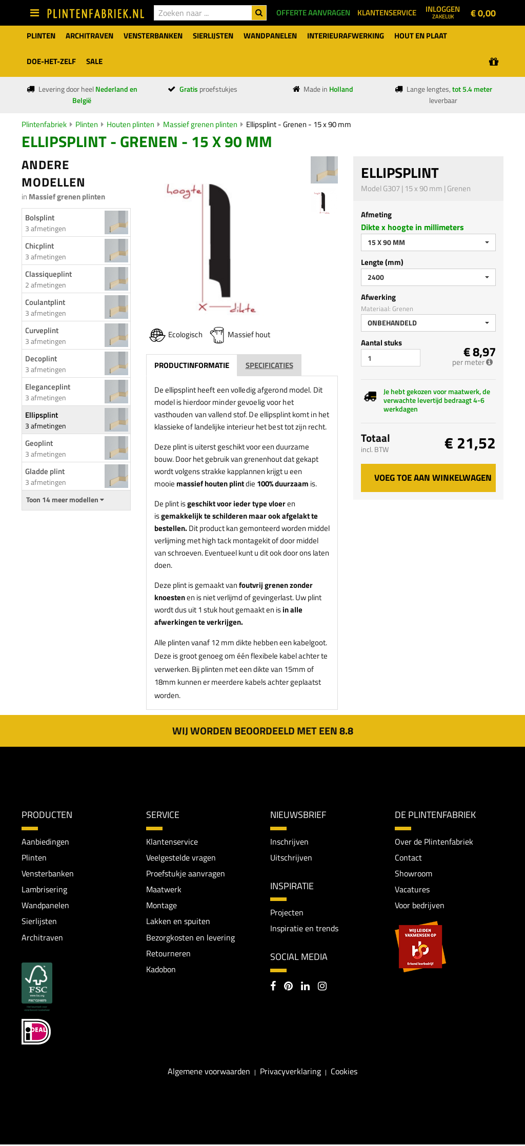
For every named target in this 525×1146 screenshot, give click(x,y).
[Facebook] (273, 987)
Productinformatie (191, 365)
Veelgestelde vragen (181, 857)
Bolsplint (39, 217)
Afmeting (376, 214)
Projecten (287, 913)
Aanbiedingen (45, 841)
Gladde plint (45, 471)
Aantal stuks (381, 343)
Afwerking (378, 297)
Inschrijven (289, 841)
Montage (161, 906)
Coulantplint (45, 302)
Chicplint (39, 246)
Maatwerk (163, 890)
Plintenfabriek (44, 124)
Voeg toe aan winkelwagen (433, 477)
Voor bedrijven (420, 906)
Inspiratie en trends (304, 929)
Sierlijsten (39, 922)
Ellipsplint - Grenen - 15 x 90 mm (298, 124)
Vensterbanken (48, 874)
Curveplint (41, 330)
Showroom (413, 874)
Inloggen (443, 12)
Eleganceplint (47, 387)
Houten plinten (130, 124)
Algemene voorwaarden (209, 1073)
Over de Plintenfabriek (434, 841)
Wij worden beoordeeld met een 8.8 (262, 731)
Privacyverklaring (290, 1073)
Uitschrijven (291, 857)
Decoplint (41, 358)
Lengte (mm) (382, 262)
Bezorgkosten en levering (190, 938)
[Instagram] (322, 987)
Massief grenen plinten (200, 124)
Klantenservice (172, 841)
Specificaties (269, 365)
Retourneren (168, 955)
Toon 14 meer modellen (65, 500)
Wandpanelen (45, 906)
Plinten (86, 124)
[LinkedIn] (305, 987)
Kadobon (161, 971)
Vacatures (412, 890)
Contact (408, 857)
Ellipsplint (41, 415)
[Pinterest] (288, 987)
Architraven (42, 938)
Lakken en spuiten (178, 922)
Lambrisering (44, 890)
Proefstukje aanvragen (185, 874)
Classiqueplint (48, 274)
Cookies (344, 1073)
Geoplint (39, 443)
